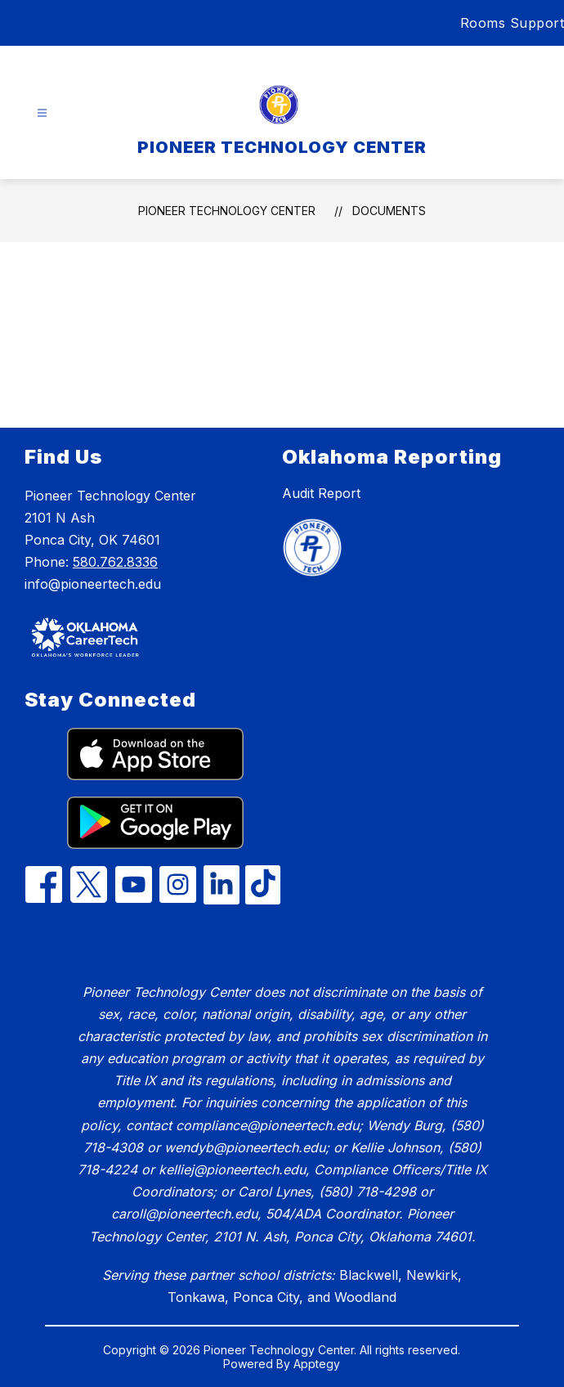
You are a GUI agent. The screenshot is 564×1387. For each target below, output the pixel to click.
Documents (389, 211)
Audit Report (321, 493)
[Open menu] (42, 113)
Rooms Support (512, 23)
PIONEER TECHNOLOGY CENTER (227, 211)
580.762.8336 (115, 562)
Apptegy (316, 1364)
